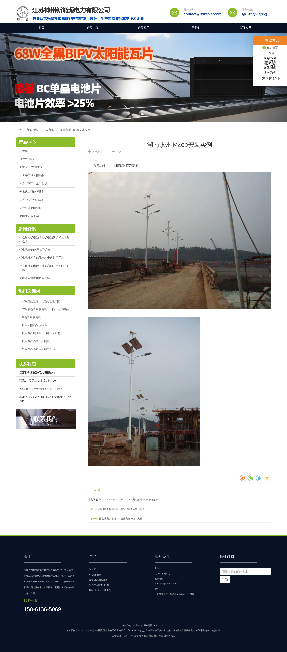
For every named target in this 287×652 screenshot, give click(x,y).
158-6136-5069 (254, 14)
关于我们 (194, 27)
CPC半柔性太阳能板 (32, 175)
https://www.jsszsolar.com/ (44, 388)
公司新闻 (48, 129)
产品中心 (92, 27)
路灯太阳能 (53, 333)
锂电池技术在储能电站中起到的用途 (41, 257)
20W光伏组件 (29, 301)
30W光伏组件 (60, 309)
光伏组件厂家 (51, 301)
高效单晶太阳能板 (30, 208)
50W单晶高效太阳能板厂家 (38, 349)
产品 (92, 556)
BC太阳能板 (26, 159)
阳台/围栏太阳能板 (31, 199)
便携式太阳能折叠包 (31, 191)
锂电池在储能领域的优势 (34, 249)
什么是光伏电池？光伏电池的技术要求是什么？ (44, 239)
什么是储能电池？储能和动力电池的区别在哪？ (44, 267)
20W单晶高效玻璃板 (34, 309)
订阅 (225, 579)
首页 (41, 27)
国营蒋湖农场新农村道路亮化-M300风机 (120, 518)
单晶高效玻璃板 (31, 317)
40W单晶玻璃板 (31, 333)
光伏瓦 (23, 150)
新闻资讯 (245, 27)
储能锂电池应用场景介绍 (34, 278)
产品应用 (143, 27)
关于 (27, 556)
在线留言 (270, 47)
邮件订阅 (227, 556)
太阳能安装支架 (29, 216)
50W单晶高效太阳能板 (35, 341)
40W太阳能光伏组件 (34, 325)
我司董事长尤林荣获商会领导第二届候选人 (122, 508)
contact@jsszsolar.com (203, 14)
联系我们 (162, 556)
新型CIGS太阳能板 (30, 167)
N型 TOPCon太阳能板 (33, 183)
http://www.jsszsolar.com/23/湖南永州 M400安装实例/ (129, 499)
